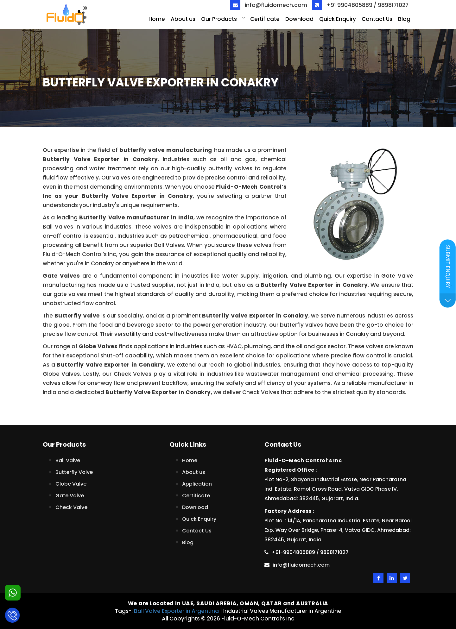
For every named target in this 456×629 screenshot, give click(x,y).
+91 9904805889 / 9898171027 (360, 5)
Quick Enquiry (337, 19)
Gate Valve (69, 495)
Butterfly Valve (74, 472)
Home (157, 19)
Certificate (265, 19)
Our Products (222, 19)
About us (183, 19)
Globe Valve (70, 483)
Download (299, 19)
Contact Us (377, 19)
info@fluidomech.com (268, 5)
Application (197, 483)
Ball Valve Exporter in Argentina (176, 611)
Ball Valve (67, 460)
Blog (404, 19)
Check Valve (71, 507)
